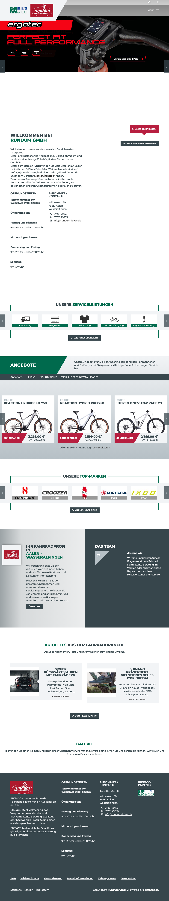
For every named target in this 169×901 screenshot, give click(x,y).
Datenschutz (128, 878)
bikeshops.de (150, 889)
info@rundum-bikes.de (67, 220)
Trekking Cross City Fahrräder (79, 377)
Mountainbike (48, 377)
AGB (13, 878)
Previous (2, 66)
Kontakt (28, 889)
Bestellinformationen (80, 878)
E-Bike (31, 377)
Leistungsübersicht (84, 337)
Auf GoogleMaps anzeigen (139, 143)
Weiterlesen (60, 696)
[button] (153, 10)
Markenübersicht (84, 510)
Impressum (42, 889)
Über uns (34, 606)
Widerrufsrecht (30, 878)
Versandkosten (101, 447)
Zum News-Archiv (84, 716)
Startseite (16, 889)
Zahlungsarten (107, 878)
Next (166, 66)
